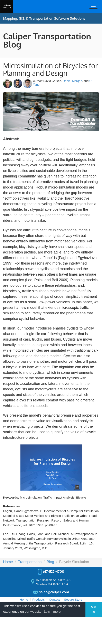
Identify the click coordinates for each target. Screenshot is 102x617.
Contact (54, 599)
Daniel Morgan (72, 81)
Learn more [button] (52, 611)
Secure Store (73, 599)
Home (24, 599)
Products (38, 599)
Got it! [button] (93, 609)
